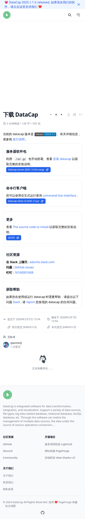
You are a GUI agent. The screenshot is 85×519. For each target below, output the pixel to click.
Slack (17, 302)
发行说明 (19, 139)
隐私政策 (8, 489)
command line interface (60, 195)
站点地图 (10, 506)
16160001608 (24, 272)
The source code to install (31, 227)
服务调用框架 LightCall (58, 444)
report (31, 302)
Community (10, 457)
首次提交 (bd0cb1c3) (24, 327)
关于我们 (8, 475)
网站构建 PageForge (57, 451)
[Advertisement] (42, 42)
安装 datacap (62, 159)
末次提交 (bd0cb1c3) (64, 327)
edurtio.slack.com (42, 262)
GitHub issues (24, 267)
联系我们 (8, 482)
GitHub (7, 444)
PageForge (65, 502)
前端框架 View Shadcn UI (60, 457)
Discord (8, 451)
